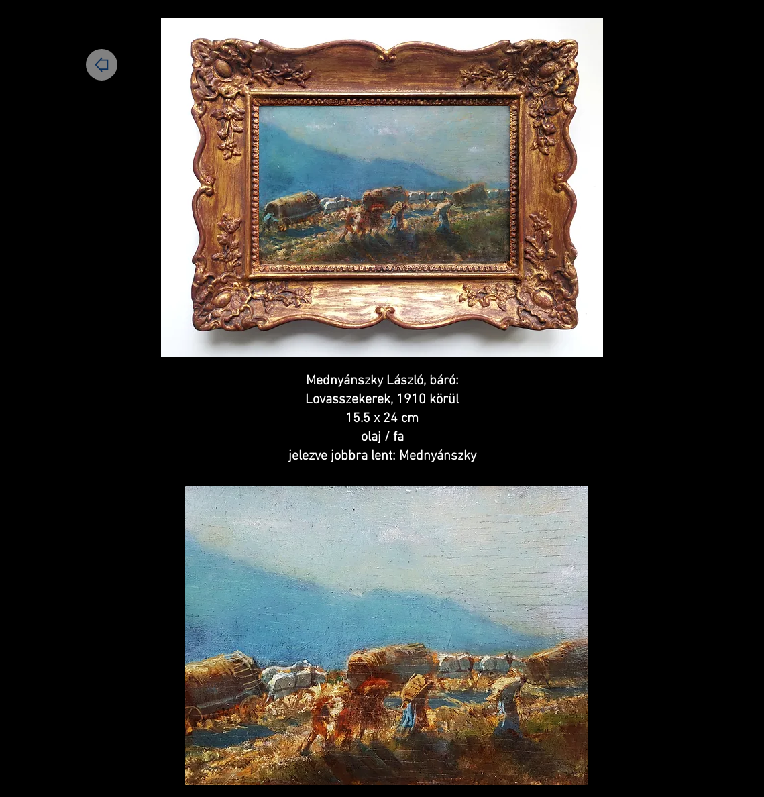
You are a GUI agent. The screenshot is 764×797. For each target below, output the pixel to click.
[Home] (101, 65)
